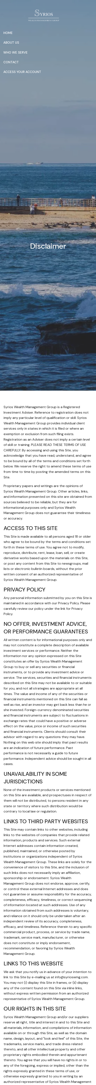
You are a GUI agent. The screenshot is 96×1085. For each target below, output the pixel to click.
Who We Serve (15, 52)
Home (8, 33)
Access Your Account (22, 72)
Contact (11, 62)
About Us (11, 42)
